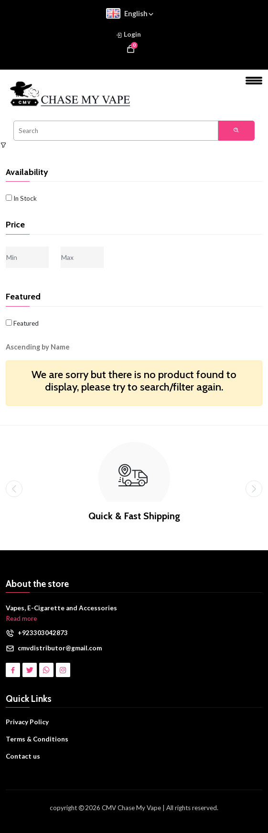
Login (128, 34)
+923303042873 (43, 633)
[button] (45, 347)
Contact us (23, 756)
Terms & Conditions (37, 739)
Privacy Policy (27, 722)
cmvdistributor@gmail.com (60, 648)
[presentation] (14, 489)
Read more (21, 618)
